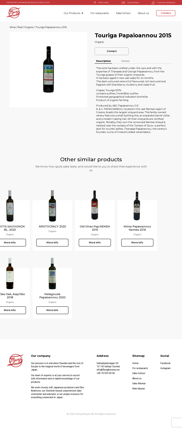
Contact (166, 13)
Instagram (165, 368)
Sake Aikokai (139, 383)
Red (20, 27)
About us (143, 13)
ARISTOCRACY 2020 (70, 226)
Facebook (165, 363)
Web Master (138, 388)
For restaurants (100, 13)
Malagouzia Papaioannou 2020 (70, 296)
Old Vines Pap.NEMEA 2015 (112, 228)
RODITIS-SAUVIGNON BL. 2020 (27, 228)
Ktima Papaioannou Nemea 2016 (155, 228)
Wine (13, 27)
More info (27, 242)
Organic (29, 27)
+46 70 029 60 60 (106, 373)
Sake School (123, 13)
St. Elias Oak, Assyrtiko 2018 (27, 296)
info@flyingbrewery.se (108, 369)
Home (135, 363)
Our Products (73, 13)
